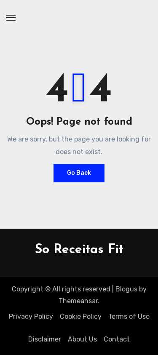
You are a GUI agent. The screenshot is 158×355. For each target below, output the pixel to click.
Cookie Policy (81, 316)
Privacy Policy (31, 316)
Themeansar (78, 301)
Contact (117, 339)
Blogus (126, 289)
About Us (82, 339)
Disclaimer (44, 339)
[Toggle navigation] (11, 18)
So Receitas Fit (79, 249)
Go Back (79, 172)
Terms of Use (129, 316)
